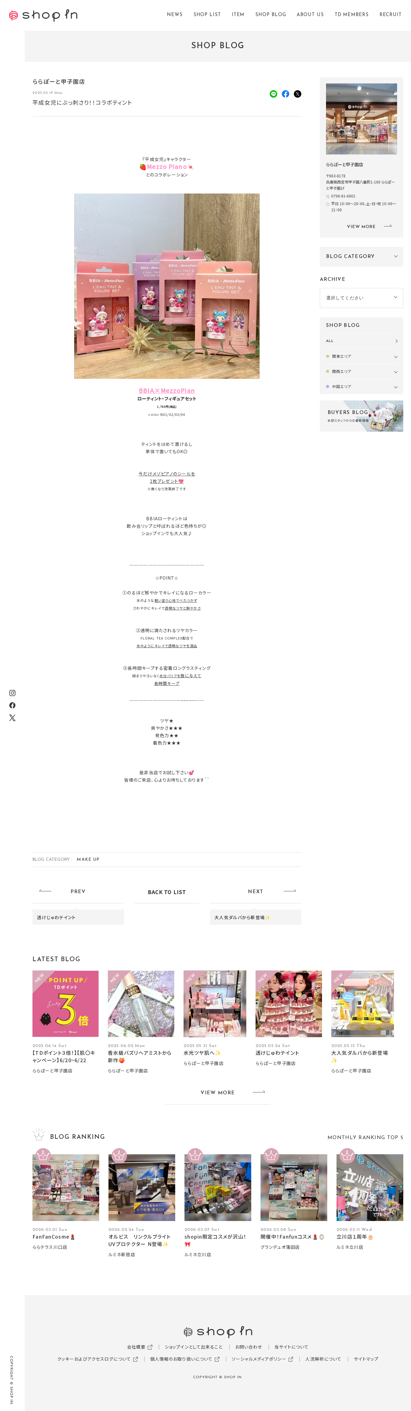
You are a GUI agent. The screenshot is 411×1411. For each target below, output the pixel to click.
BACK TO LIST (167, 892)
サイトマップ (366, 1359)
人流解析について (323, 1359)
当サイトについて (291, 1347)
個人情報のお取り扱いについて (181, 1359)
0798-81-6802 (343, 195)
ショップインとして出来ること (194, 1347)
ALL (330, 341)
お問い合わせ (248, 1347)
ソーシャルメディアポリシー (259, 1359)
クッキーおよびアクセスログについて (94, 1359)
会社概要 (136, 1347)
